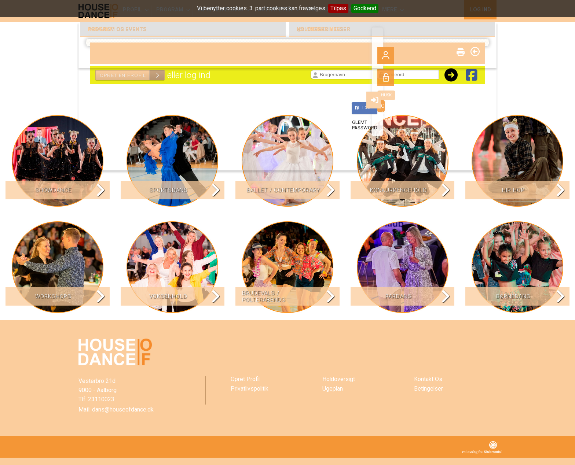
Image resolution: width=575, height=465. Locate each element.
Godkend (365, 8)
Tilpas (338, 8)
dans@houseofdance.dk (123, 409)
